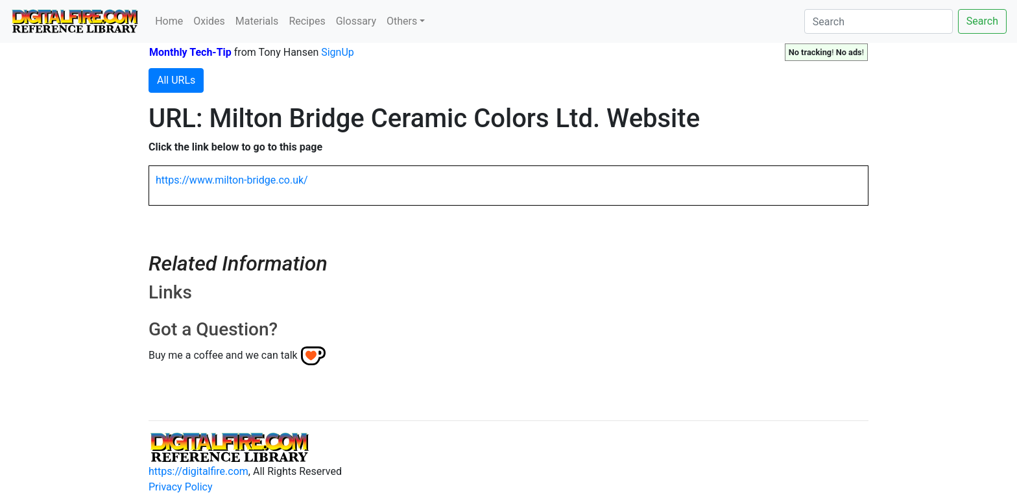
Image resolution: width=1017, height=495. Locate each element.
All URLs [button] (176, 80)
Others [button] (402, 21)
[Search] (878, 21)
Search (982, 21)
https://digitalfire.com (198, 471)
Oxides (209, 21)
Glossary (356, 21)
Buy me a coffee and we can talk (223, 355)
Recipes (307, 21)
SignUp (337, 52)
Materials (257, 21)
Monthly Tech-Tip (190, 52)
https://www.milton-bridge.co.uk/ (232, 180)
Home (169, 21)
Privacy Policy (181, 487)
